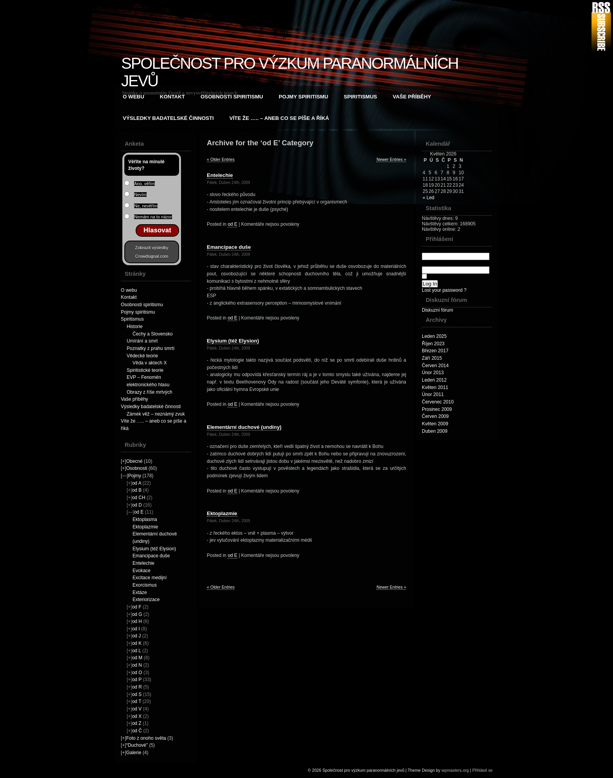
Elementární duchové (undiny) (244, 427)
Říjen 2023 (433, 343)
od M (137, 657)
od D (137, 505)
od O (137, 672)
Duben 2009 (434, 431)
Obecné (134, 461)
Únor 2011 (433, 394)
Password (455, 266)
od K (137, 643)
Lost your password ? (444, 290)
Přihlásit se (482, 770)
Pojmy (134, 475)
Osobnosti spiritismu (232, 97)
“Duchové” (137, 745)
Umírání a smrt (142, 341)
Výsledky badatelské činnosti (168, 118)
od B (137, 490)
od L (136, 650)
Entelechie (143, 563)
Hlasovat (157, 230)
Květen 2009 (435, 423)
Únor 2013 (433, 372)
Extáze (140, 592)
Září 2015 (432, 358)
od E (139, 512)
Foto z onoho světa (146, 738)
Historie (135, 326)
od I (136, 629)
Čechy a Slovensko (153, 334)
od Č (137, 730)
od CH (138, 497)
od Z (137, 723)
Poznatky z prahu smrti (150, 348)
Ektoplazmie (145, 527)
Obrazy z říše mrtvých (149, 392)
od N (137, 665)
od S (137, 694)
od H (137, 621)
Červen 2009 (435, 416)
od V (137, 709)
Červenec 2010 (437, 402)
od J (136, 636)
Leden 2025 (434, 336)
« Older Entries (221, 159)
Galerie (134, 752)
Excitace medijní (150, 577)
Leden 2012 (434, 380)
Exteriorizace (146, 599)
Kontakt (172, 97)
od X (137, 716)
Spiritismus (360, 97)
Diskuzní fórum (437, 310)
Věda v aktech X (150, 363)
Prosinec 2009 (437, 409)
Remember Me (443, 277)
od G (137, 614)
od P (137, 679)
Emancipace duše (151, 556)
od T (137, 701)
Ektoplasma (145, 519)
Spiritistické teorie (145, 370)
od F (137, 607)
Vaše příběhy (412, 97)
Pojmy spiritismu (303, 97)
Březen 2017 (435, 350)
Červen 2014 (435, 365)
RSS (601, 26)
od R (137, 687)
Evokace (142, 570)
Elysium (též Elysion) (154, 548)
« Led (428, 197)
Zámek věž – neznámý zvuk (156, 414)
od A (136, 483)
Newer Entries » (391, 159)
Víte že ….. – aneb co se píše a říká (279, 118)
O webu (133, 97)
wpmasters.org (455, 770)
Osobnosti (136, 468)
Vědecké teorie (142, 356)
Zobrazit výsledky (151, 247)
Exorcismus (145, 585)
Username (455, 252)
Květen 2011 (435, 387)
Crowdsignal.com (151, 256)
